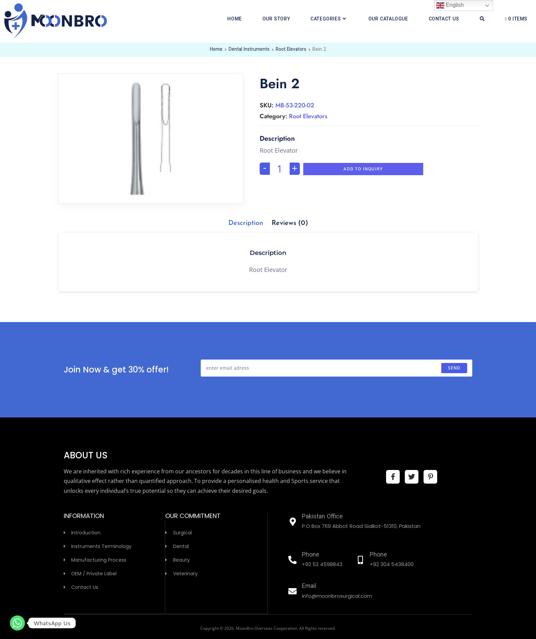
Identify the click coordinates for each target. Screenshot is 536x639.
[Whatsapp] (17, 622)
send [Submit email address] (454, 368)
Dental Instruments (248, 50)
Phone (310, 555)
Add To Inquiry (363, 169)
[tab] (245, 223)
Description (245, 223)
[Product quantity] (280, 169)
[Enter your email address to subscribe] (336, 368)
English (450, 5)
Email (309, 586)
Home (216, 50)
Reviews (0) (290, 223)
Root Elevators (291, 50)
